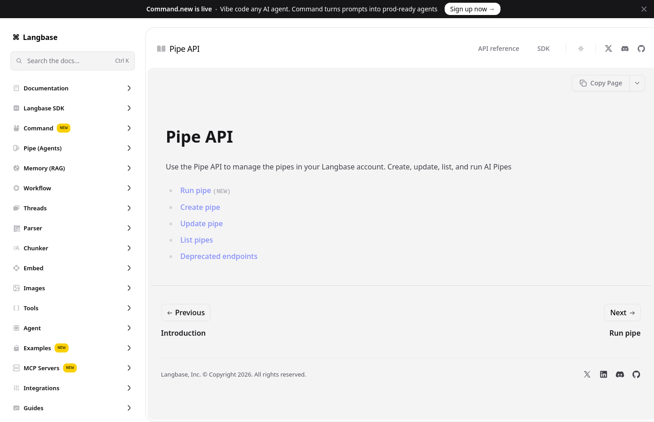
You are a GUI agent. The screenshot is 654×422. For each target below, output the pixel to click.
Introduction (183, 333)
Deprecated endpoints (219, 256)
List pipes (196, 240)
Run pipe (195, 190)
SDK (543, 48)
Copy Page (601, 83)
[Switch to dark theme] (580, 48)
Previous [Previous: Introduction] (185, 313)
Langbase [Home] (34, 37)
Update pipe (201, 223)
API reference (498, 48)
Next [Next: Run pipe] (623, 313)
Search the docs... (72, 61)
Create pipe (200, 207)
